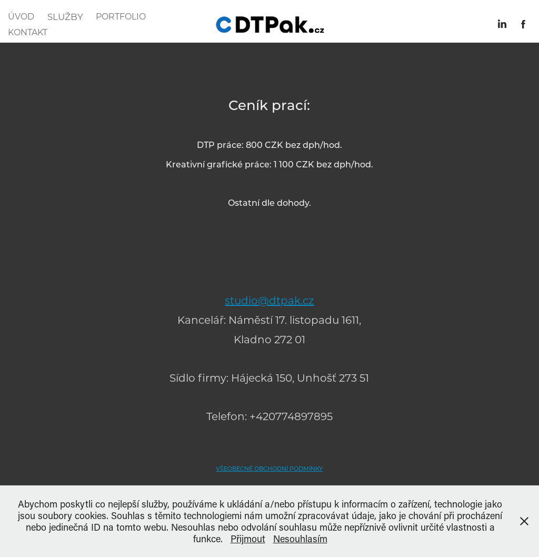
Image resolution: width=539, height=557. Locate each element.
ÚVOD (21, 16)
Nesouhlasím (300, 538)
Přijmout (248, 538)
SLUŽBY (65, 16)
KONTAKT (27, 31)
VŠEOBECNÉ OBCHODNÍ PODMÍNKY (269, 468)
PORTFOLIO (121, 16)
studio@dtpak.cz (269, 300)
